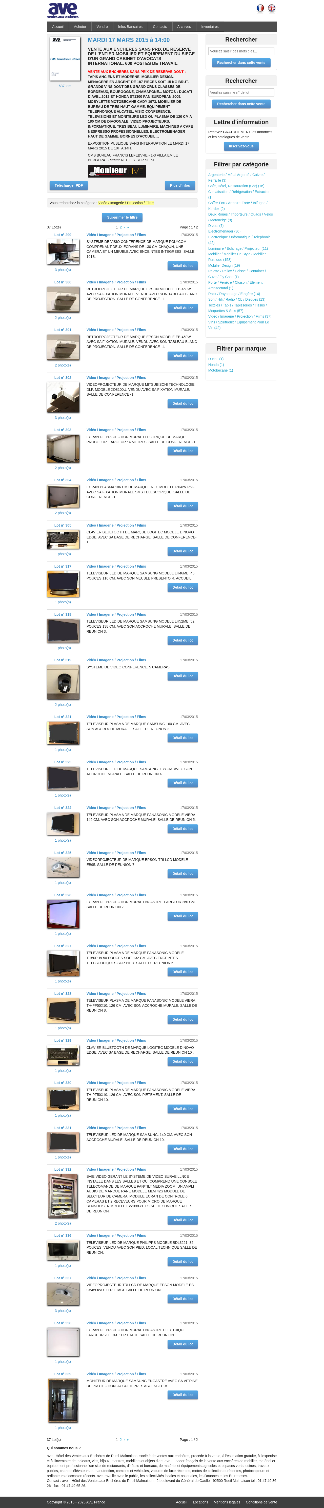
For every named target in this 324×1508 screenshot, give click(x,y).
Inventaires (209, 27)
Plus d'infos (180, 185)
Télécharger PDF (69, 185)
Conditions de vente (261, 1502)
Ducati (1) (216, 359)
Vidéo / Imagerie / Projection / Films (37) (240, 316)
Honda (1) (216, 365)
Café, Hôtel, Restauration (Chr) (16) (236, 186)
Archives (184, 27)
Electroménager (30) (224, 231)
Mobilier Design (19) (224, 265)
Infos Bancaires (130, 27)
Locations (200, 1502)
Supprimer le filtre (122, 217)
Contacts (160, 27)
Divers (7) (216, 226)
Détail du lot (183, 266)
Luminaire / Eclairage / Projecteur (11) (238, 248)
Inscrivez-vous (241, 146)
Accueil (58, 27)
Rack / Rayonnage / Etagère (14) (234, 294)
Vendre (102, 27)
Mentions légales (227, 1502)
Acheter (80, 27)
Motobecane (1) (220, 370)
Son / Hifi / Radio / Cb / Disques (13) (237, 299)
